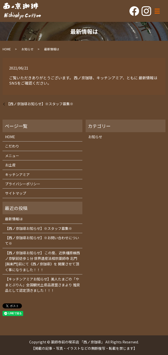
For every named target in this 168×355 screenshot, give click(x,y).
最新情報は (14, 218)
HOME (7, 49)
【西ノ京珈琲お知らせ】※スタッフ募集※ (39, 103)
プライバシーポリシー (22, 183)
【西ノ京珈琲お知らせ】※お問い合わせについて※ (42, 240)
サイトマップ (15, 193)
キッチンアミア (17, 174)
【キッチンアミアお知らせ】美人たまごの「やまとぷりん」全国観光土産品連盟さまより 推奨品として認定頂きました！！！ (42, 284)
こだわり (12, 146)
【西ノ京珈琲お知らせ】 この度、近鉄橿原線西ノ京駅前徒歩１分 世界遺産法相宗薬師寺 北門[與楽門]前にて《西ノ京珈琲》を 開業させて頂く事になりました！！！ (42, 261)
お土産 (10, 164)
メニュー (12, 155)
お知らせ (27, 49)
